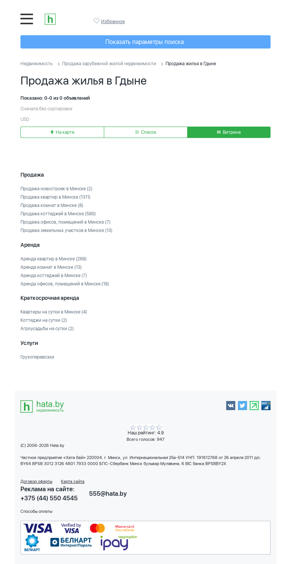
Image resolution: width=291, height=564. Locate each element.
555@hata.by (108, 493)
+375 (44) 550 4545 (49, 498)
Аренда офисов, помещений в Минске (64, 284)
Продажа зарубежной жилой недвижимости (109, 63)
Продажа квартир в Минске (55, 197)
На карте (62, 132)
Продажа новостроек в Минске (56, 188)
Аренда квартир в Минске (53, 259)
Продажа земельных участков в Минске (66, 230)
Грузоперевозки (37, 357)
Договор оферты (36, 481)
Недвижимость (36, 63)
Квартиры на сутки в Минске (53, 312)
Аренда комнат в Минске (51, 267)
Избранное (97, 21)
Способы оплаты (36, 511)
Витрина (229, 132)
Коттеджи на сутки (43, 320)
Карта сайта (72, 481)
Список (145, 132)
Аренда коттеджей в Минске (53, 275)
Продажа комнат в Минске (51, 205)
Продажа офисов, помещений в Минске (65, 222)
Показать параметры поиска (144, 41)
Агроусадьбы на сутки (47, 328)
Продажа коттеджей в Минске (58, 213)
